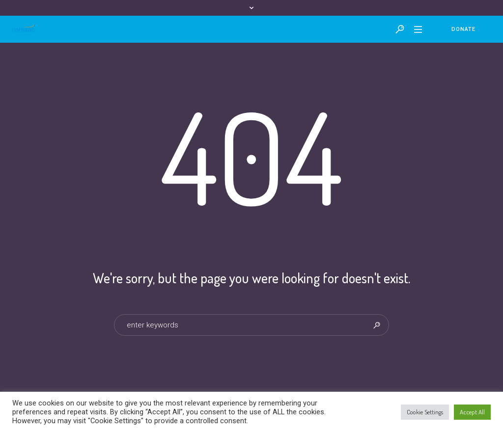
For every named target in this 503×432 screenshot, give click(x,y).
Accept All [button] (472, 412)
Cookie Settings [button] (425, 412)
